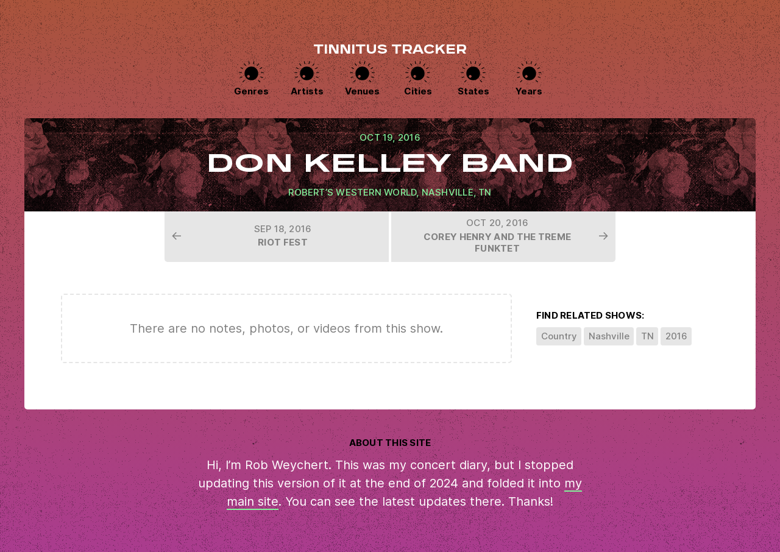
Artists (307, 91)
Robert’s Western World (352, 192)
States (473, 91)
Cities (418, 91)
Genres (251, 91)
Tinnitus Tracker (390, 50)
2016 (676, 336)
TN (484, 192)
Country (559, 336)
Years (529, 91)
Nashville (447, 192)
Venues (362, 91)
